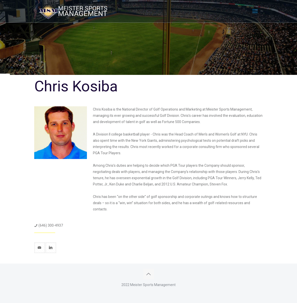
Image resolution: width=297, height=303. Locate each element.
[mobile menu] (255, 11)
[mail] (39, 247)
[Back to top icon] (148, 274)
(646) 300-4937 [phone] (50, 225)
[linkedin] (50, 247)
